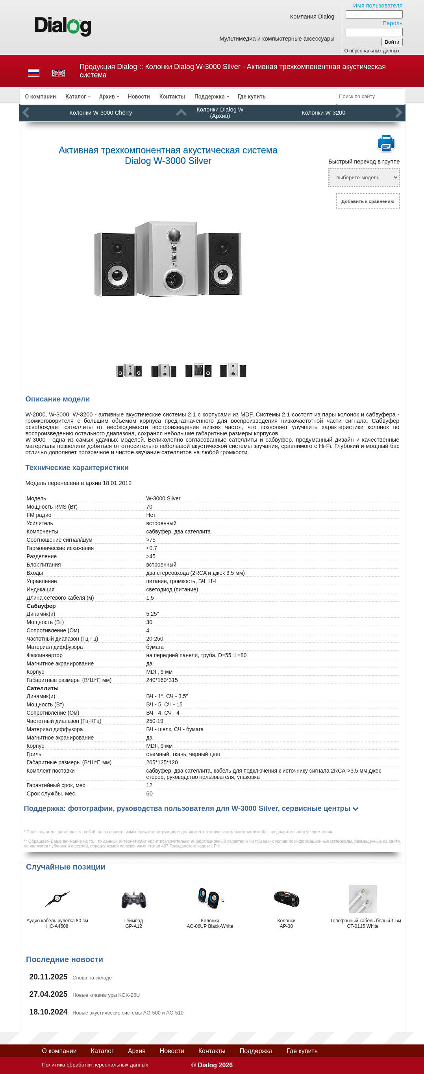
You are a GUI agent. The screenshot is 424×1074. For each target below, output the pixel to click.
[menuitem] (41, 96)
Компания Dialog (312, 16)
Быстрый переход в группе (364, 161)
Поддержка (209, 96)
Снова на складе (92, 978)
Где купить (252, 96)
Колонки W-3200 (323, 113)
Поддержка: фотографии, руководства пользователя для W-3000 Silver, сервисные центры (187, 808)
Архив (107, 96)
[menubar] (178, 96)
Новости (139, 96)
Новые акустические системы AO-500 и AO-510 (127, 1013)
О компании (40, 96)
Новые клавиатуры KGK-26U (106, 995)
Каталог (75, 96)
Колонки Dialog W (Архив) (219, 112)
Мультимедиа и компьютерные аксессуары (276, 38)
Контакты (172, 96)
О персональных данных (372, 51)
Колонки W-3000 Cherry (101, 113)
